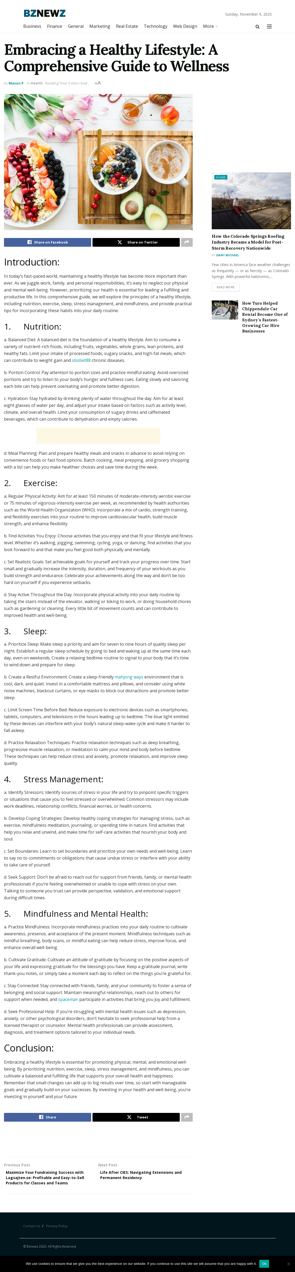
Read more (226, 288)
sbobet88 (81, 362)
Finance (54, 26)
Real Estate (127, 26)
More (208, 26)
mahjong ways (129, 678)
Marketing (99, 26)
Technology (155, 26)
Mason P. (17, 83)
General (76, 26)
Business (32, 26)
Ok (264, 1264)
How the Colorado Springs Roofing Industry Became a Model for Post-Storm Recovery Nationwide (248, 242)
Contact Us (31, 1237)
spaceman (68, 1001)
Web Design (185, 26)
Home (221, 177)
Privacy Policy (57, 1237)
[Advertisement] (98, 437)
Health (37, 83)
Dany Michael (227, 255)
